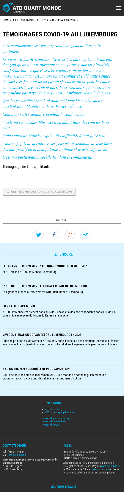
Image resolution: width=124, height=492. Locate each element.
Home (6, 20)
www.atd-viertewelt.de (54, 421)
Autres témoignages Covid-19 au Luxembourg (39, 191)
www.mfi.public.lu (110, 466)
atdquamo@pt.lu (18, 454)
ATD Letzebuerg (53, 409)
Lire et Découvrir (22, 20)
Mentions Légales (63, 487)
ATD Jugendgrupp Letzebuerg (61, 412)
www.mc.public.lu (100, 469)
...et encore (42, 20)
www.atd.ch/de (51, 424)
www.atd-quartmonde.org (56, 418)
